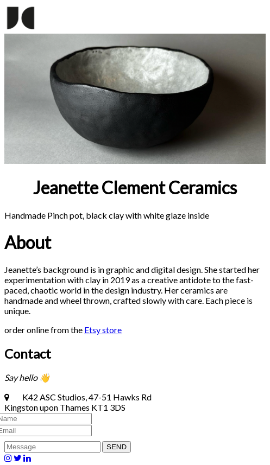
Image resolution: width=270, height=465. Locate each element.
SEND (116, 447)
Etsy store (103, 329)
